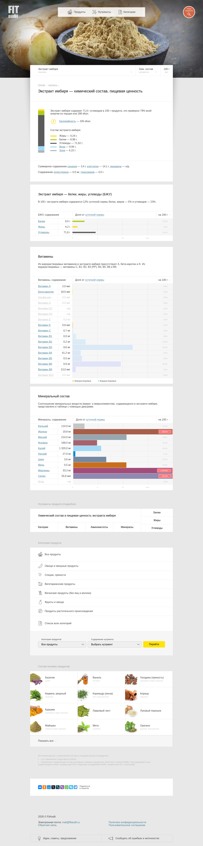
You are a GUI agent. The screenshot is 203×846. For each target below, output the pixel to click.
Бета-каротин (46, 291)
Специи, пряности (52, 575)
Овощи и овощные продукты (58, 566)
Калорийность (67, 121)
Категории (129, 12)
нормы (94, 214)
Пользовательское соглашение (127, 825)
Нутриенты (104, 12)
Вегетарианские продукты (56, 584)
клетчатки (92, 166)
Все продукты (49, 554)
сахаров (72, 166)
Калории (43, 527)
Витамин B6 (45, 364)
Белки (41, 221)
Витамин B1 (45, 336)
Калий (41, 448)
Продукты (79, 12)
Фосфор (43, 442)
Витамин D (44, 303)
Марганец (44, 470)
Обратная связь (47, 825)
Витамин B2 (45, 341)
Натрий (42, 453)
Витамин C (44, 330)
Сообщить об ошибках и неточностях (137, 838)
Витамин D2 (45, 308)
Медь (41, 465)
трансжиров (88, 172)
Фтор (41, 481)
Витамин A (44, 286)
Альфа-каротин (47, 297)
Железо (42, 431)
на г (163, 214)
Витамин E (44, 319)
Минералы (127, 527)
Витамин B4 (45, 352)
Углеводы (43, 232)
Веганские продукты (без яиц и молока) (64, 593)
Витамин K (44, 325)
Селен (42, 476)
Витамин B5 (45, 358)
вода (62, 146)
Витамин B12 (45, 375)
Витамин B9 (45, 369)
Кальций (43, 426)
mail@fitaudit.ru (71, 822)
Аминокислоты (99, 527)
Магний (42, 437)
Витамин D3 (45, 314)
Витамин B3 (45, 347)
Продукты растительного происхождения (65, 611)
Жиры (41, 226)
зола (62, 150)
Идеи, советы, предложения (59, 838)
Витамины (72, 527)
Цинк (41, 459)
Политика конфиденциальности (127, 822)
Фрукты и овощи (51, 602)
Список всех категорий (54, 623)
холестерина (61, 172)
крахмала (115, 166)
